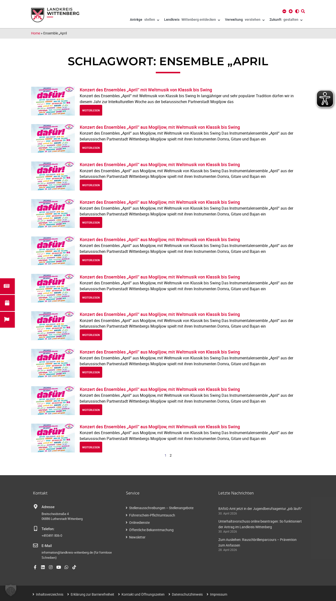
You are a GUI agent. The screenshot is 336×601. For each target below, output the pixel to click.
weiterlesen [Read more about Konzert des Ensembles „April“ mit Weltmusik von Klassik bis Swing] (91, 110)
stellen (144, 20)
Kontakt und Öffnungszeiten (143, 594)
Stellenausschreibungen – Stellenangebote (161, 507)
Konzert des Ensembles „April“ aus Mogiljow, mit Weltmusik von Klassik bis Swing (160, 127)
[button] (11, 590)
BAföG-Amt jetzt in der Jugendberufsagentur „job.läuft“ (260, 508)
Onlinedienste (139, 522)
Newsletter (137, 537)
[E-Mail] (35, 545)
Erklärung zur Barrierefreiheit (92, 594)
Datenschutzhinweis (187, 594)
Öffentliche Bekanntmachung (151, 529)
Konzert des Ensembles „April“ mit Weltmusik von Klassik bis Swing (146, 90)
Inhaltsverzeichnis (49, 594)
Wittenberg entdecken (192, 20)
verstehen (245, 20)
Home (35, 33)
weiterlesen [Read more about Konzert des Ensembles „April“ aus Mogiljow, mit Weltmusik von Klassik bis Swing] (91, 148)
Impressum (218, 594)
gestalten (285, 20)
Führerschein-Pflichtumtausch (152, 515)
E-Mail (47, 546)
